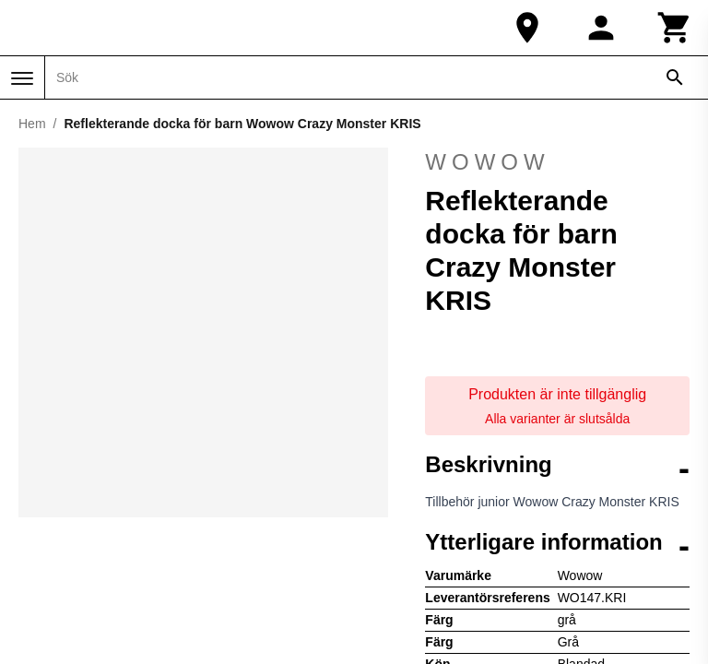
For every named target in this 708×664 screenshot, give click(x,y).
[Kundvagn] (674, 27)
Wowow (557, 162)
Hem (32, 123)
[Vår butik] (527, 27)
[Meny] (22, 78)
